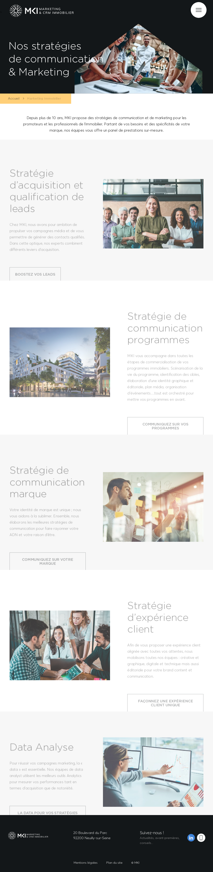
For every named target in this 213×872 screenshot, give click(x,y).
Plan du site (114, 863)
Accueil (13, 98)
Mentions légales (86, 863)
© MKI (135, 863)
